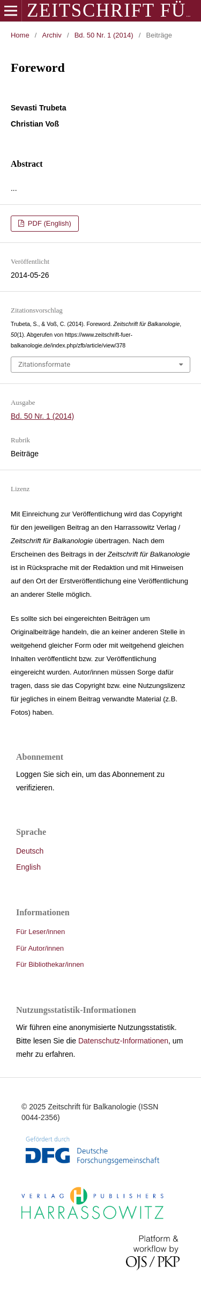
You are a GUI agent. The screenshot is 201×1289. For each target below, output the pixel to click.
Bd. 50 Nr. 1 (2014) (104, 35)
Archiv (52, 35)
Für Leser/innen (40, 932)
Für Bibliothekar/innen (50, 964)
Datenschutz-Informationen (123, 1040)
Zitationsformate (44, 364)
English (28, 867)
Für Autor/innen (40, 948)
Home (20, 35)
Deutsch (29, 851)
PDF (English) (48, 223)
